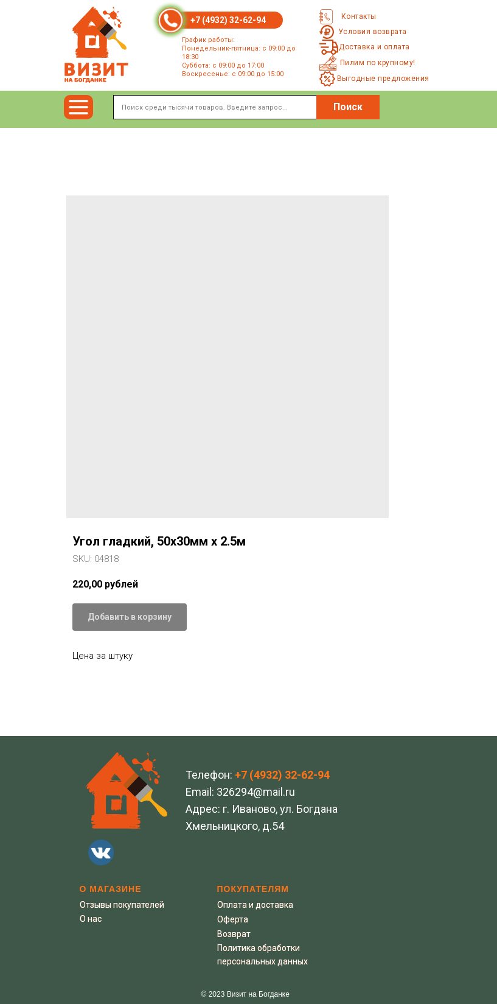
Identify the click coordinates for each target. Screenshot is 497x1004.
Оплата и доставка (255, 905)
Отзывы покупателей (122, 905)
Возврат (234, 934)
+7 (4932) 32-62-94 (228, 20)
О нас (91, 919)
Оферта (232, 919)
